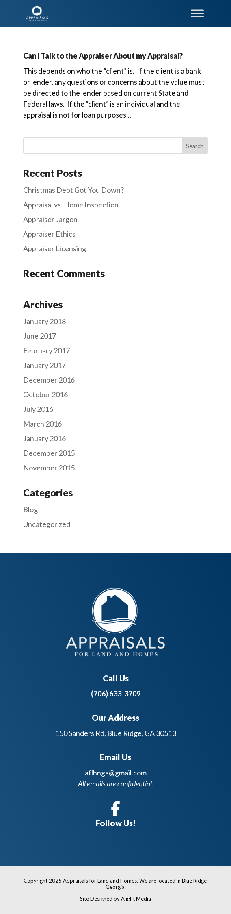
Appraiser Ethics (49, 233)
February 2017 (46, 350)
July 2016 (38, 409)
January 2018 (44, 321)
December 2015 (49, 452)
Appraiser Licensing (54, 248)
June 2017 (39, 335)
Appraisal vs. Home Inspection (71, 204)
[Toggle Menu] (197, 13)
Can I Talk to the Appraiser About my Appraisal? (103, 55)
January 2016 (44, 438)
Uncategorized (46, 524)
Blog (30, 509)
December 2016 (49, 379)
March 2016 (42, 423)
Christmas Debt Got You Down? (73, 189)
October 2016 (45, 394)
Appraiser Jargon (50, 219)
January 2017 (44, 365)
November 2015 (49, 467)
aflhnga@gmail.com (116, 772)
